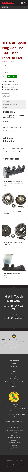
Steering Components (14, 437)
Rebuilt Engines (14, 427)
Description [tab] (6, 101)
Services (14, 369)
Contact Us (14, 374)
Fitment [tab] (5, 107)
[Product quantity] (4, 76)
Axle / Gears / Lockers (14, 442)
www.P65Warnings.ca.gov (14, 348)
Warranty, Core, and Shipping (14, 381)
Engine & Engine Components (14, 430)
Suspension (14, 435)
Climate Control (14, 440)
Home (14, 364)
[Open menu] (24, 7)
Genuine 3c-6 (7, 96)
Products (14, 366)
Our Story (14, 376)
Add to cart (11, 76)
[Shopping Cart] (21, 3)
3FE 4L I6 (17, 95)
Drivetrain (14, 432)
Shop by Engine (11, 95)
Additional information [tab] (10, 104)
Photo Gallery (14, 379)
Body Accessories (14, 448)
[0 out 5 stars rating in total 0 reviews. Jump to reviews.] (8, 62)
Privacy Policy (14, 384)
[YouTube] (7, 7)
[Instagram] (5, 7)
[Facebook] (3, 7)
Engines (14, 371)
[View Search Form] (25, 3)
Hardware (14, 445)
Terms (14, 386)
